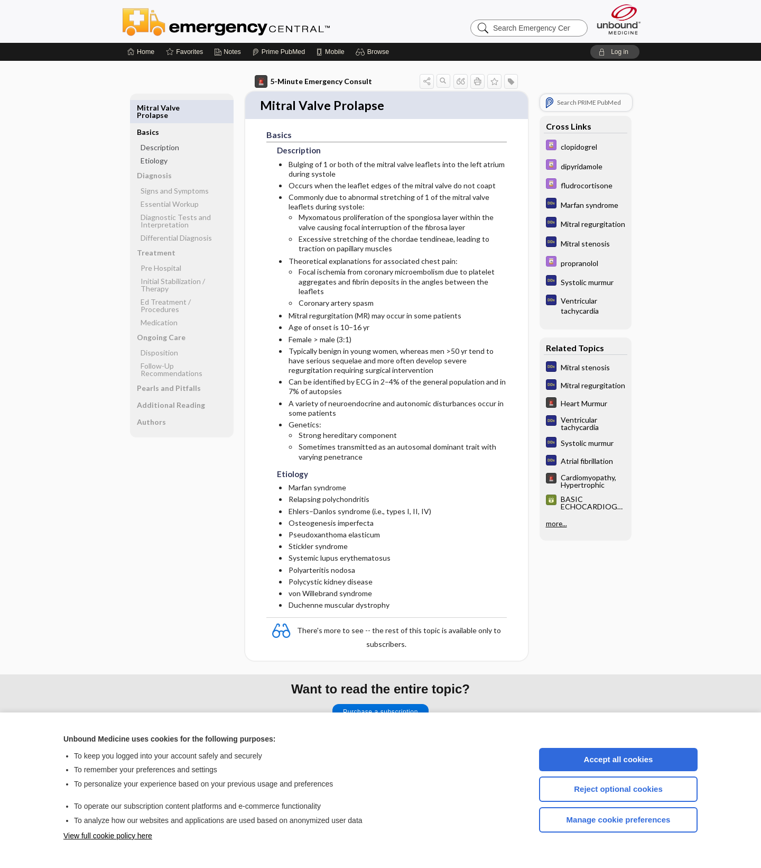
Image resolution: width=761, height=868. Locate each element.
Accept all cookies (618, 759)
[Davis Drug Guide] (586, 146)
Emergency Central (254, 21)
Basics (148, 107)
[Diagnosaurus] (586, 204)
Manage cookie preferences (619, 819)
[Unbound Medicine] (619, 19)
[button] (374, 52)
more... (556, 523)
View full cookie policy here (107, 836)
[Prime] (278, 52)
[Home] (140, 52)
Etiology (154, 136)
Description (160, 122)
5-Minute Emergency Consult (313, 81)
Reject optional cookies (618, 788)
